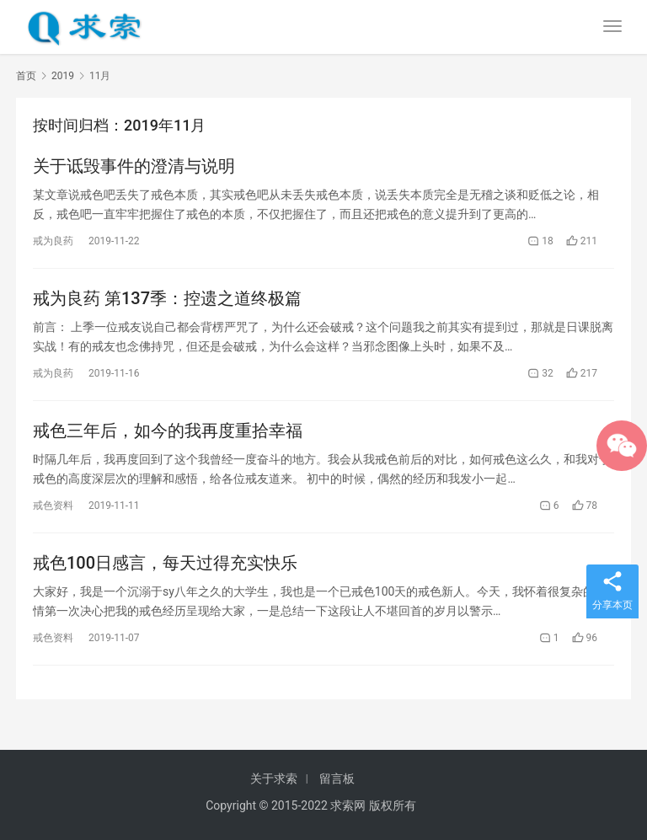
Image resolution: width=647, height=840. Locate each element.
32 (540, 373)
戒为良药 (53, 241)
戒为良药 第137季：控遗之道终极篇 (167, 298)
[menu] (612, 26)
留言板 (337, 778)
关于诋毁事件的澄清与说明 (134, 166)
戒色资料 (53, 505)
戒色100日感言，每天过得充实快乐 (165, 563)
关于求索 (273, 778)
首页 (26, 76)
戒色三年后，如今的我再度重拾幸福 (167, 430)
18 (540, 241)
